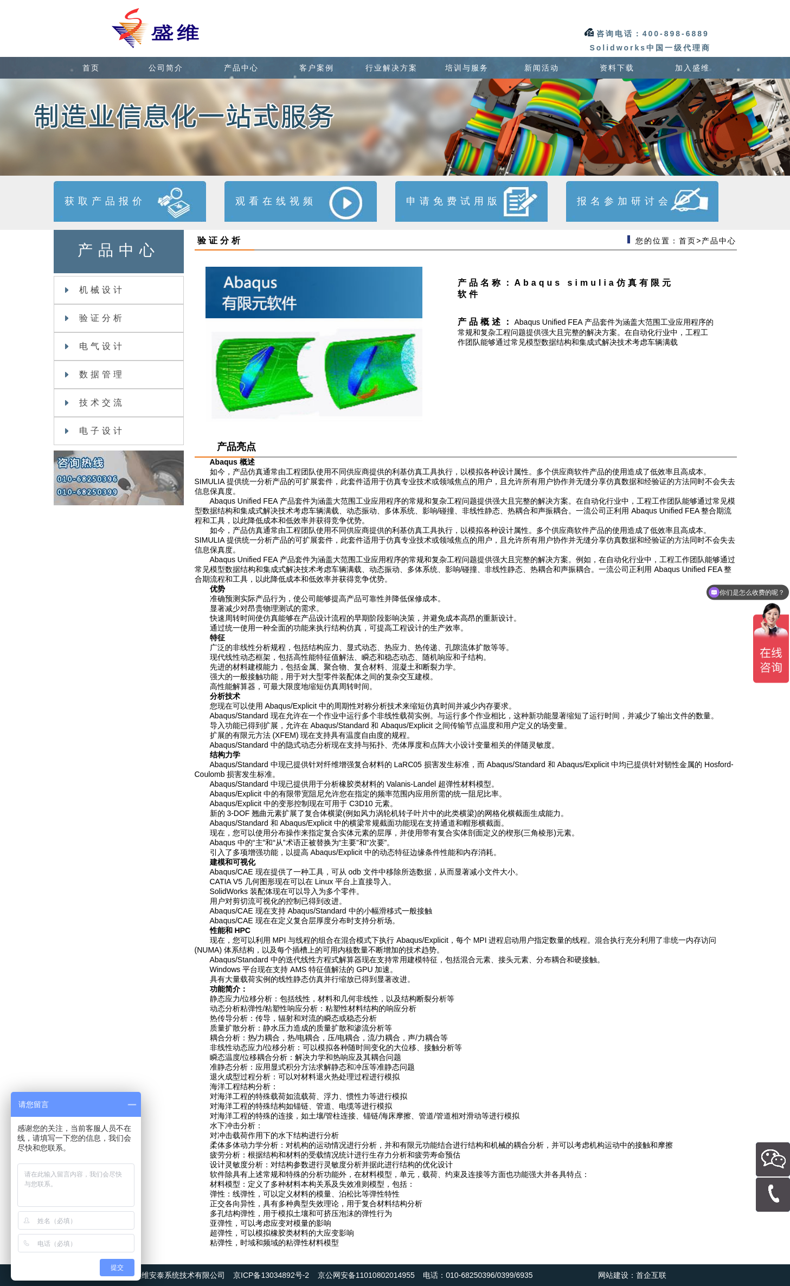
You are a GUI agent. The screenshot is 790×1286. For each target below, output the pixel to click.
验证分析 (95, 318)
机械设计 (95, 289)
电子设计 (95, 430)
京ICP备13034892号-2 (271, 1275)
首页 (91, 67)
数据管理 (95, 374)
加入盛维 (692, 67)
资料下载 (617, 67)
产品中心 (241, 67)
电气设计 (95, 346)
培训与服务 (467, 67)
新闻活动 (541, 67)
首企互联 (651, 1275)
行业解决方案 (391, 67)
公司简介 (166, 67)
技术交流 (95, 402)
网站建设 (613, 1275)
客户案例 (316, 67)
